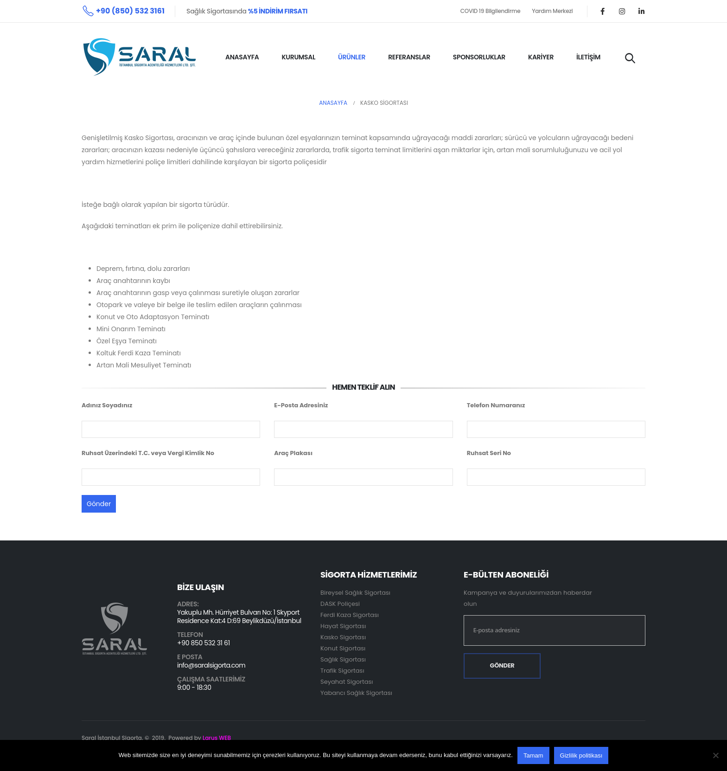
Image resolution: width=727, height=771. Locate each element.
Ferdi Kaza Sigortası (349, 614)
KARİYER (541, 57)
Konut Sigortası (342, 648)
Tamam (533, 755)
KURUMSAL (298, 57)
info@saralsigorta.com (211, 665)
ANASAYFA (242, 57)
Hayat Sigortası (343, 626)
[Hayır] (715, 755)
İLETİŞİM (588, 57)
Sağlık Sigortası (343, 659)
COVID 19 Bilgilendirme (490, 11)
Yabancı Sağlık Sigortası (356, 692)
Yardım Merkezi (552, 11)
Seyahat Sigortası (346, 681)
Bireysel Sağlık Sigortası (355, 592)
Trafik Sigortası (342, 670)
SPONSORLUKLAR (479, 57)
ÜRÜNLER (351, 57)
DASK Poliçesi (340, 603)
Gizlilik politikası (581, 755)
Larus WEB (217, 738)
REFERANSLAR (409, 57)
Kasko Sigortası (343, 637)
